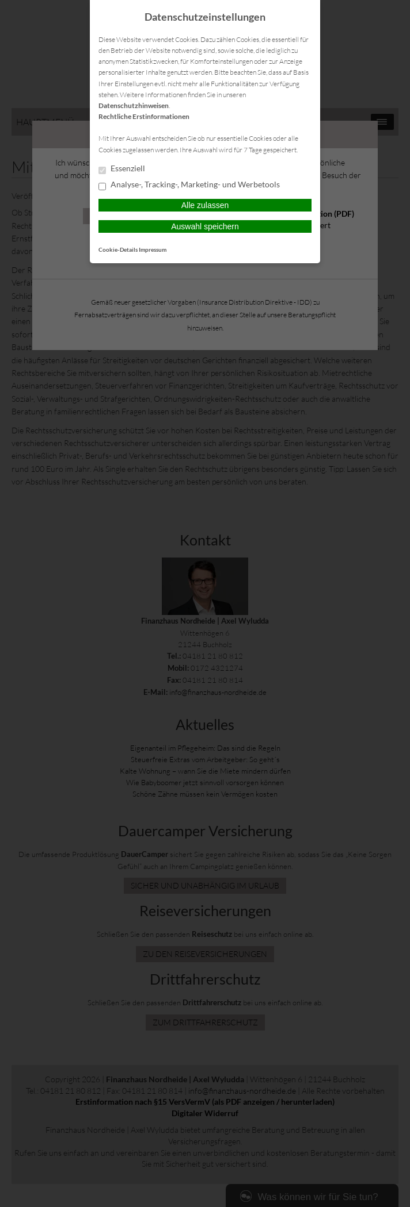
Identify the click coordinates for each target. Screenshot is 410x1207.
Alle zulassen (205, 205)
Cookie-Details (118, 249)
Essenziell (121, 169)
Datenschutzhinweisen (133, 105)
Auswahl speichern (205, 226)
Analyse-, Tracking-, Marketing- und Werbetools (189, 185)
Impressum (152, 249)
